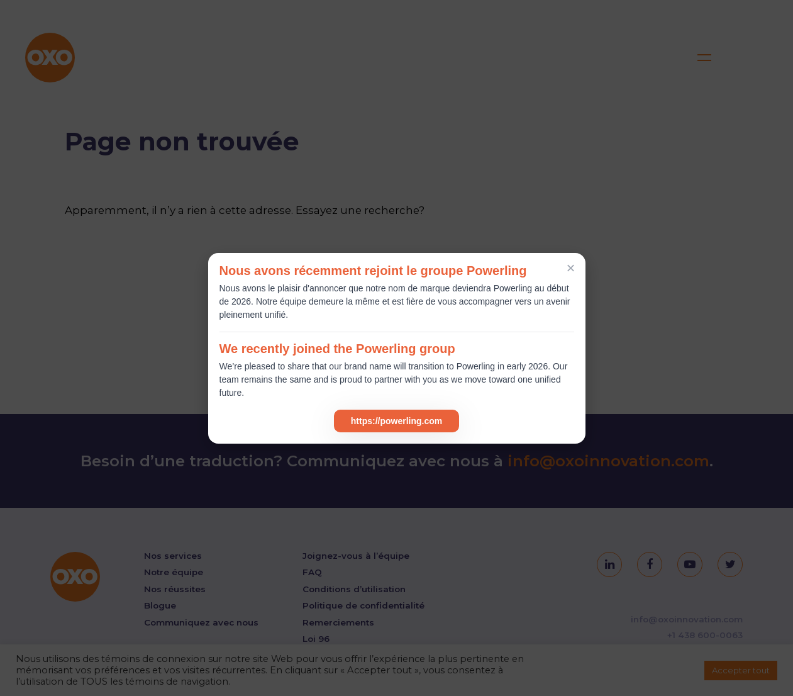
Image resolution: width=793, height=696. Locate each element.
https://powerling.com (396, 421)
